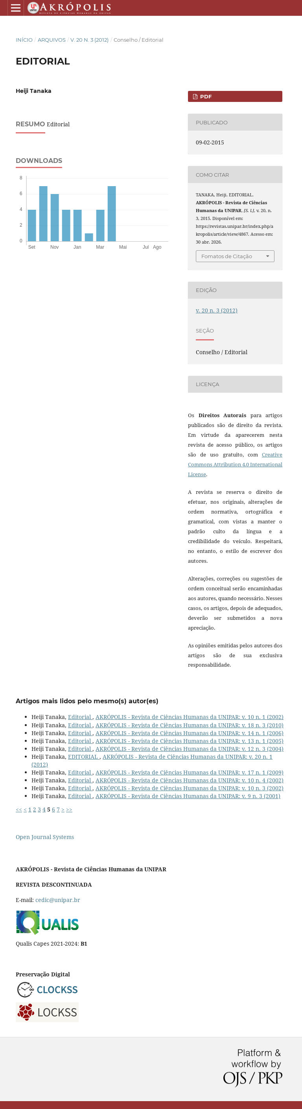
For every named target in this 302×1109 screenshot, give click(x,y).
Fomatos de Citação (226, 256)
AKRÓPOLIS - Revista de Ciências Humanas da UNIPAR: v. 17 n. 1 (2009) (190, 772)
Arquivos (52, 40)
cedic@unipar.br (57, 900)
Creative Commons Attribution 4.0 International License (235, 464)
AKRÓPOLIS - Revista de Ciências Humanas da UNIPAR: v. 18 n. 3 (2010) (190, 725)
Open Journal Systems (45, 837)
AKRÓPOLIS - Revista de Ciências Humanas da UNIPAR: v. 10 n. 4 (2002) (190, 780)
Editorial (80, 717)
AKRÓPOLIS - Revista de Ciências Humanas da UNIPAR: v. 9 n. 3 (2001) (188, 796)
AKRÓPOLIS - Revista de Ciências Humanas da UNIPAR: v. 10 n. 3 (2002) (190, 788)
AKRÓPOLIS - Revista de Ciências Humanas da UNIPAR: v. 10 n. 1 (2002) (190, 717)
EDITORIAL (83, 756)
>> (69, 809)
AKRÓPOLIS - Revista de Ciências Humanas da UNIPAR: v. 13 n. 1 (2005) (190, 741)
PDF (205, 96)
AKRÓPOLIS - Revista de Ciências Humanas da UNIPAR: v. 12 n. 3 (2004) (190, 748)
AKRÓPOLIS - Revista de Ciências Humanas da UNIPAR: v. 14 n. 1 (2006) (190, 733)
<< (19, 809)
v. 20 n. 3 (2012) (89, 40)
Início (24, 40)
